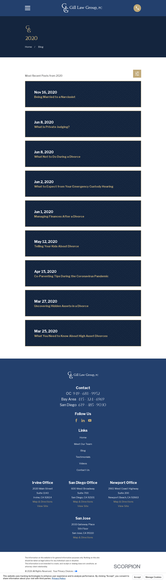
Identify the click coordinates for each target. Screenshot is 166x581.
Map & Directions (42, 501)
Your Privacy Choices (65, 571)
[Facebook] (76, 420)
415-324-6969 (91, 399)
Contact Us (83, 470)
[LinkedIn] (83, 420)
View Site (42, 506)
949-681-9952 (86, 393)
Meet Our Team (83, 444)
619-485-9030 (92, 405)
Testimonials (83, 457)
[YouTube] (90, 420)
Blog (83, 450)
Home (83, 437)
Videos (83, 463)
